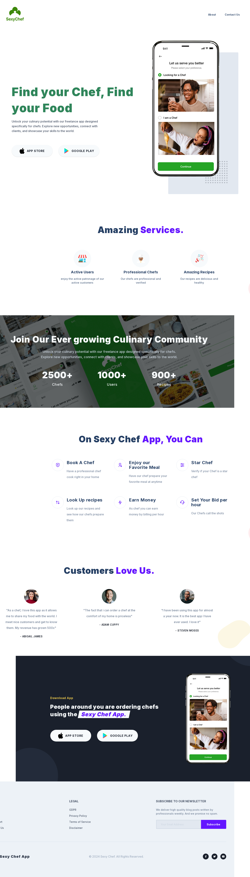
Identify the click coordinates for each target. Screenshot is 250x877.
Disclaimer (37, 827)
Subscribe (175, 824)
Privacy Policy (39, 815)
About (212, 14)
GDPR (33, 809)
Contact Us (232, 14)
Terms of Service (41, 821)
